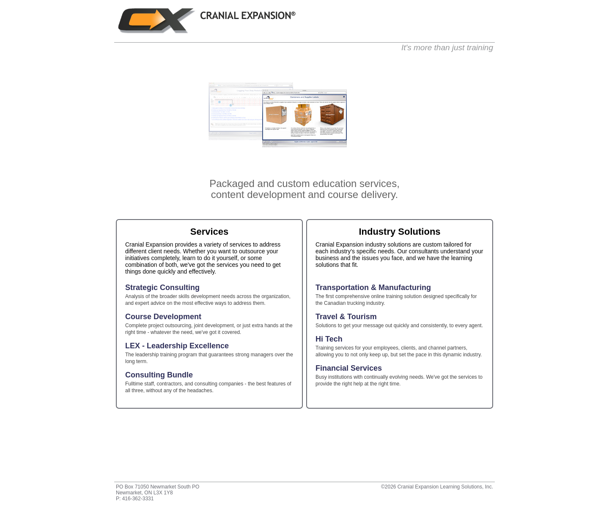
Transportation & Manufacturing (373, 288)
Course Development (163, 317)
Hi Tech (329, 339)
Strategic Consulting (162, 288)
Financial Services (348, 368)
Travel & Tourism (346, 317)
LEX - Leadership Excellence (177, 346)
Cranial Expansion (207, 20)
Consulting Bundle (159, 375)
